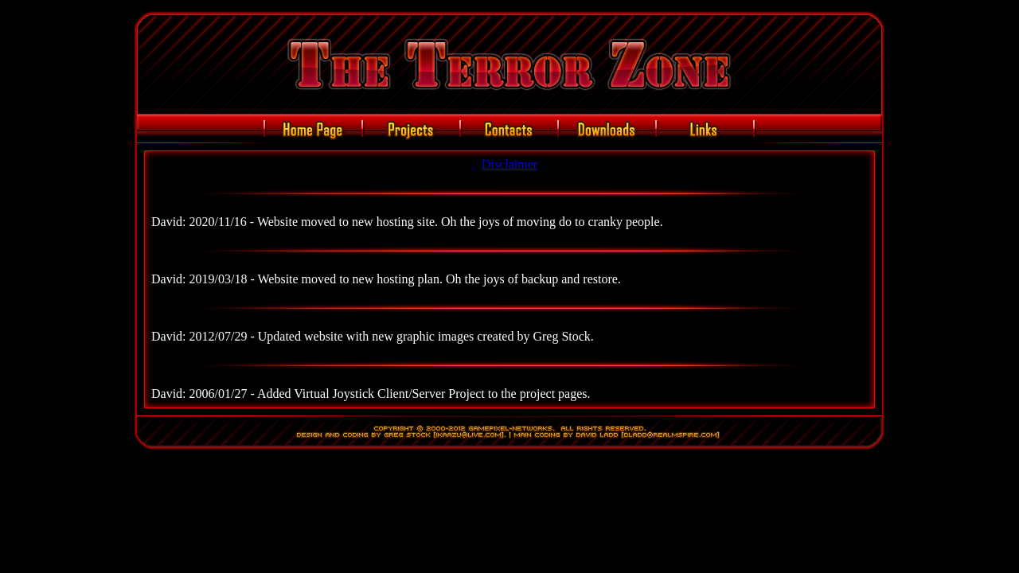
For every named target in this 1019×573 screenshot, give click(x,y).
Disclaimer (509, 164)
